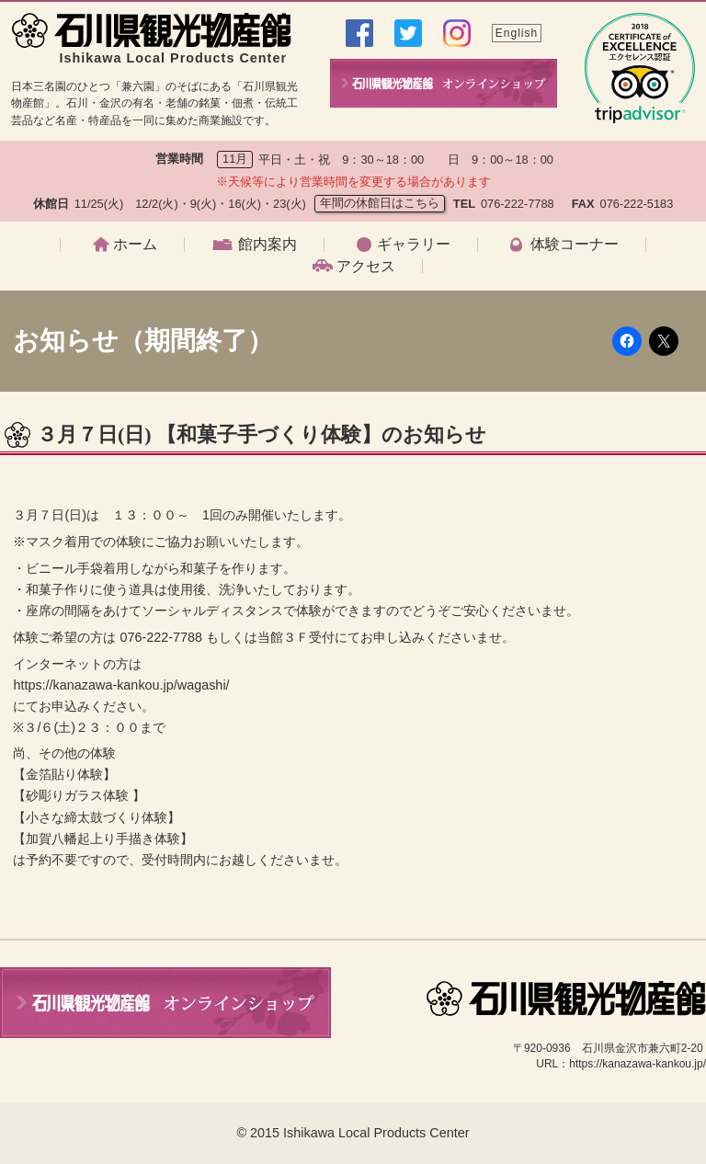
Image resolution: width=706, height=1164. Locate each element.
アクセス (365, 266)
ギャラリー (413, 244)
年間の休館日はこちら (379, 203)
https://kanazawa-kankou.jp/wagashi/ (121, 685)
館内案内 (267, 244)
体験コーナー (574, 244)
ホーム (135, 244)
